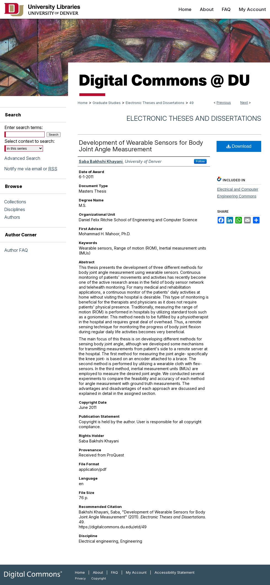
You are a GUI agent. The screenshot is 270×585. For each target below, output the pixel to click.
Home (83, 103)
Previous (224, 102)
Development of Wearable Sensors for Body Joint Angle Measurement (141, 146)
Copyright (98, 578)
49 (191, 103)
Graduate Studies (107, 103)
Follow (200, 161)
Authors (12, 217)
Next (244, 102)
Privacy (80, 578)
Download (239, 146)
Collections (15, 201)
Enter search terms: (23, 127)
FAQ (114, 572)
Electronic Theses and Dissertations (155, 103)
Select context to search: (29, 141)
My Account (136, 572)
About (98, 572)
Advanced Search (22, 158)
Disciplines (14, 209)
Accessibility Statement (175, 572)
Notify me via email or (30, 168)
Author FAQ (16, 250)
